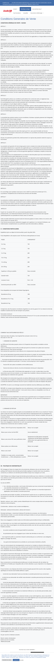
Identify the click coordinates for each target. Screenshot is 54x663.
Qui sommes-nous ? (37, 9)
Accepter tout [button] (16, 659)
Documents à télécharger (38, 13)
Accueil (16, 9)
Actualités (25, 13)
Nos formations (17, 13)
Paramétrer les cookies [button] (6, 659)
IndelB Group (6, 2)
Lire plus (21, 660)
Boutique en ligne (25, 9)
